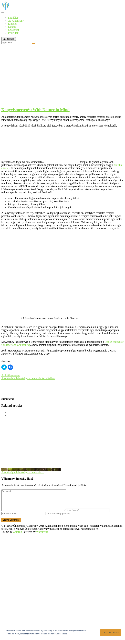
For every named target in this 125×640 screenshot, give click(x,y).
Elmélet (12, 23)
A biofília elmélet (10, 375)
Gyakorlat (13, 29)
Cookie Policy (61, 634)
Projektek (13, 32)
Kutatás (12, 26)
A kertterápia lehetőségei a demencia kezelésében (28, 378)
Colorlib (17, 535)
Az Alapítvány (16, 20)
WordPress (42, 535)
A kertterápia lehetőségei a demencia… (22, 472)
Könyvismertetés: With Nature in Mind (35, 109)
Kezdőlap (13, 17)
